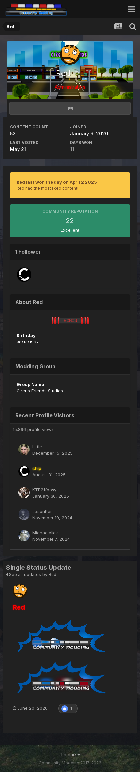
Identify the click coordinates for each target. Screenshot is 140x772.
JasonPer (42, 511)
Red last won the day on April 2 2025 (57, 182)
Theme (70, 754)
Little (37, 446)
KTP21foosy (44, 489)
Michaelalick (45, 532)
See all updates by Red (31, 574)
